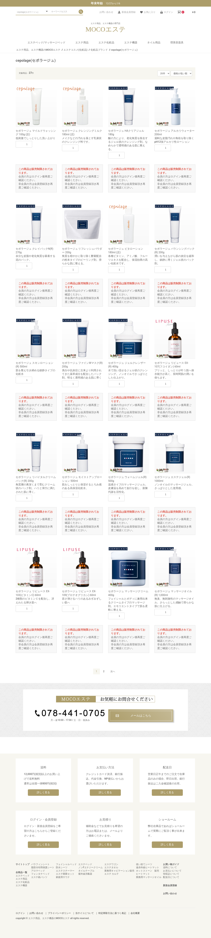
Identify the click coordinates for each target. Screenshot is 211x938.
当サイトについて (84, 913)
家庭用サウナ (63, 877)
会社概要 (135, 913)
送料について (170, 867)
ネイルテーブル (86, 870)
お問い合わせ (170, 893)
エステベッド (23, 875)
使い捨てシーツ (144, 864)
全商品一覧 (21, 872)
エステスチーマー (65, 870)
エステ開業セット (65, 873)
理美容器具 (176, 42)
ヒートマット (143, 873)
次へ (112, 671)
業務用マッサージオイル (148, 877)
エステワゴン (111, 864)
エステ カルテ (111, 873)
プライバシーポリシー (59, 913)
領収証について (171, 873)
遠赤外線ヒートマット (147, 867)
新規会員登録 (170, 885)
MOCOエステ (105, 29)
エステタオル (111, 867)
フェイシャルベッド (66, 864)
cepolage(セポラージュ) (36, 60)
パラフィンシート (40, 864)
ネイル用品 (153, 42)
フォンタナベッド (40, 873)
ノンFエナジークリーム (90, 867)
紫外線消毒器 (85, 873)
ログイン (20, 913)
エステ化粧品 (106, 42)
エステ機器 (130, 42)
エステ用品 (82, 42)
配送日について (171, 877)
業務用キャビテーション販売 (119, 870)
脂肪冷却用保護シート (42, 867)
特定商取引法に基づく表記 (112, 913)
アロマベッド (38, 870)
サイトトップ (23, 864)
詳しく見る (43, 792)
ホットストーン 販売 (147, 870)
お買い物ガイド (171, 864)
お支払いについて (172, 870)
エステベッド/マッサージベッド (47, 42)
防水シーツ (61, 867)
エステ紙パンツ (39, 877)
